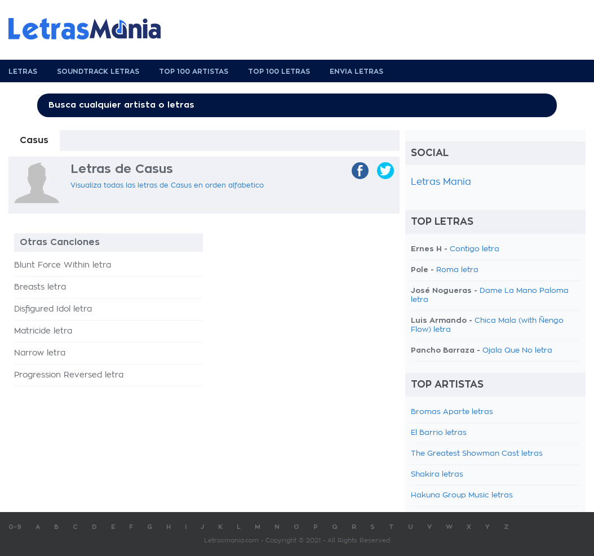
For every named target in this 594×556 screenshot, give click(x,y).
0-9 (14, 527)
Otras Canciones (60, 242)
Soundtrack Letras (98, 71)
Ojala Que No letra (517, 350)
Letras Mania (441, 181)
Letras (22, 71)
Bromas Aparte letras (452, 412)
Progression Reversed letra (68, 375)
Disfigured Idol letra (53, 309)
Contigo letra (474, 249)
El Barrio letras (439, 433)
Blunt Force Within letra (62, 265)
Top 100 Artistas (193, 71)
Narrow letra (39, 353)
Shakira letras (437, 474)
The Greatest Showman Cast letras (477, 453)
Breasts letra (40, 287)
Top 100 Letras (279, 71)
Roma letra (457, 270)
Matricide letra (43, 331)
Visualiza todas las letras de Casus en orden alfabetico (167, 185)
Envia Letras (356, 71)
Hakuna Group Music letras (462, 495)
